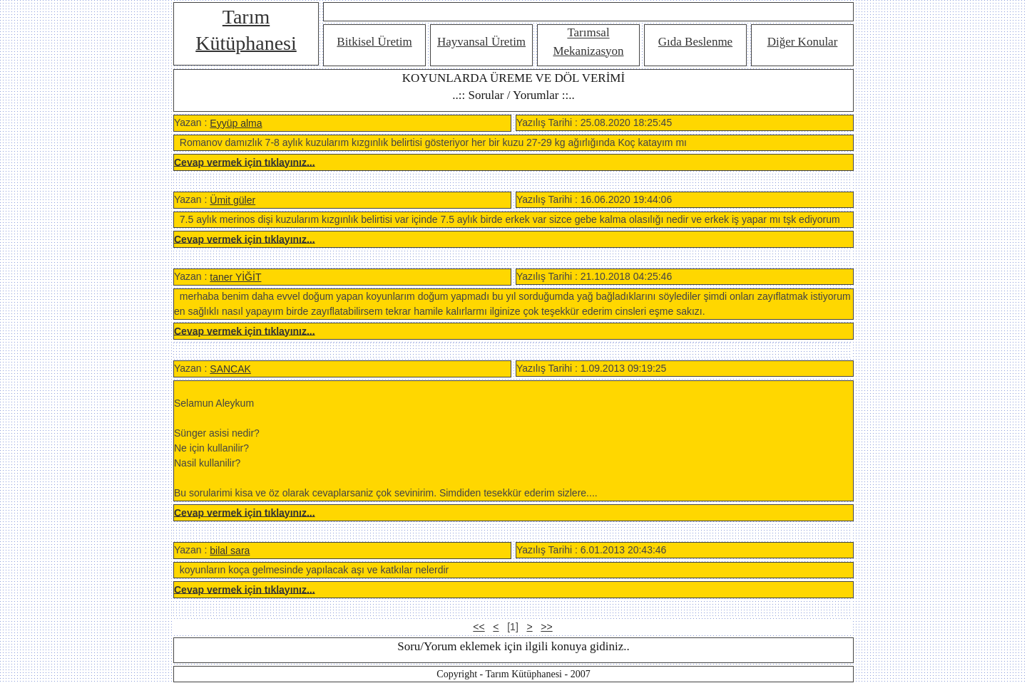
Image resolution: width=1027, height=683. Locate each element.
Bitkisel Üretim (374, 41)
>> (546, 626)
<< (478, 626)
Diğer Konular (802, 41)
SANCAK (230, 369)
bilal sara (230, 550)
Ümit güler (232, 200)
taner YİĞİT (235, 277)
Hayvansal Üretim (481, 41)
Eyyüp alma (236, 123)
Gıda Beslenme (695, 41)
